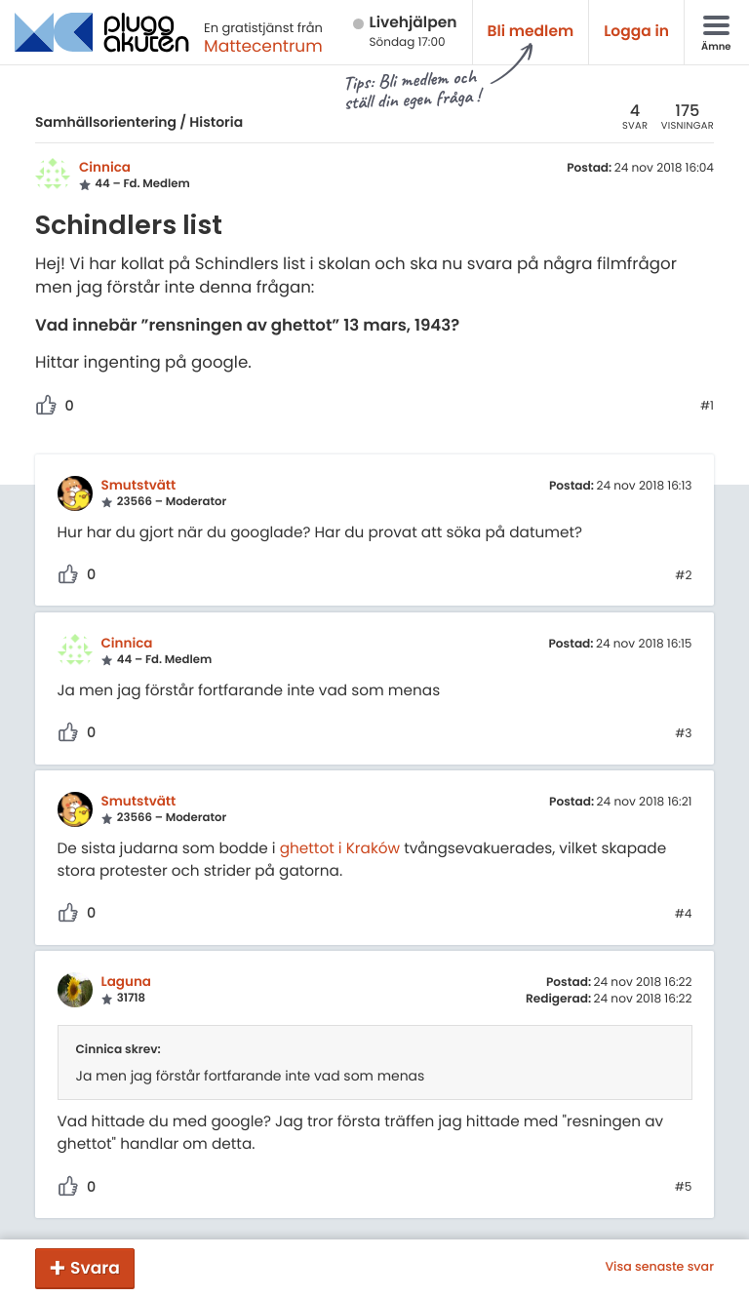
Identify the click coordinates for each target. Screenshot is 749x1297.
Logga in (636, 31)
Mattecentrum (263, 46)
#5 (683, 1188)
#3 (683, 734)
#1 (707, 406)
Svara (95, 1267)
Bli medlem (531, 31)
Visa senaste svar (659, 1268)
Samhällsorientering (106, 122)
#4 (683, 915)
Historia (216, 122)
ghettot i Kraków (340, 849)
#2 (683, 576)
